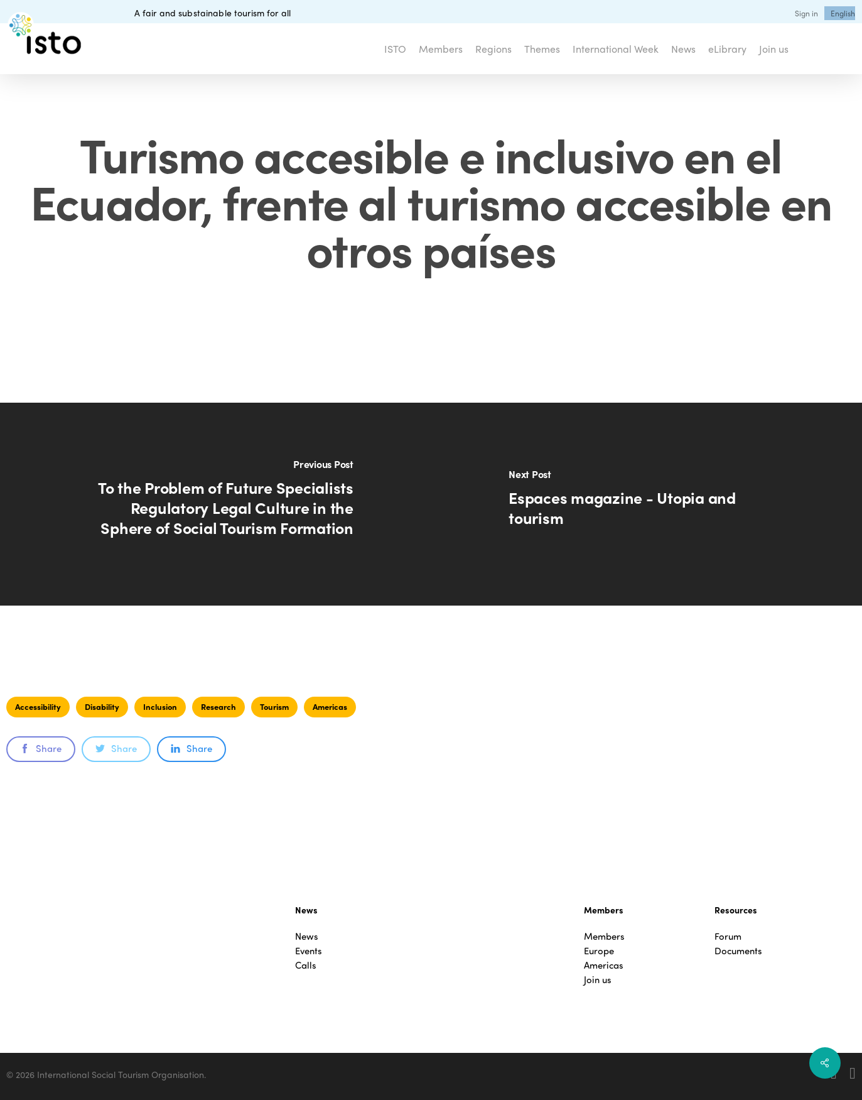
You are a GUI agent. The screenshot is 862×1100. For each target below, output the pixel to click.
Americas (330, 706)
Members (604, 936)
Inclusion (160, 706)
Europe (599, 951)
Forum (727, 936)
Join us (597, 979)
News (306, 936)
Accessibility (38, 706)
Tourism (274, 706)
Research (218, 706)
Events (308, 951)
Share (41, 748)
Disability (102, 706)
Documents (738, 951)
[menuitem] (843, 13)
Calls (305, 965)
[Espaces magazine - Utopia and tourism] (647, 504)
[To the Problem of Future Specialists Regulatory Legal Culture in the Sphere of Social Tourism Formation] (215, 504)
